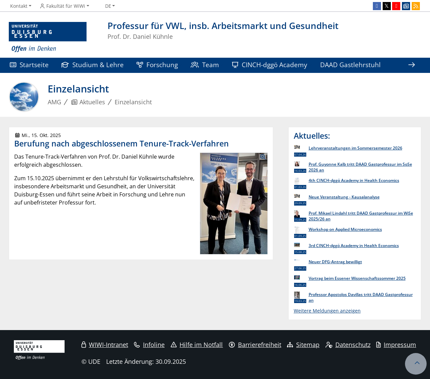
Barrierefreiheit (255, 345)
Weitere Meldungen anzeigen (327, 310)
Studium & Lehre (93, 64)
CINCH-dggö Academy (269, 64)
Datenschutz (348, 345)
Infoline (149, 345)
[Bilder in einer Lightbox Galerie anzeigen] (233, 203)
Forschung (157, 64)
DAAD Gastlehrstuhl (350, 64)
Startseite (29, 64)
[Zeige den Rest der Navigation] (411, 65)
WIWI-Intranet (104, 345)
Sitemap (303, 345)
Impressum (396, 345)
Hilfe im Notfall (197, 345)
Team (205, 64)
